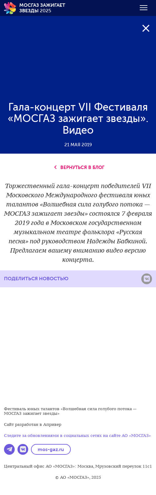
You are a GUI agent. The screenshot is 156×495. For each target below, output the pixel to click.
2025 (42, 7)
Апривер (52, 424)
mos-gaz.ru (51, 449)
